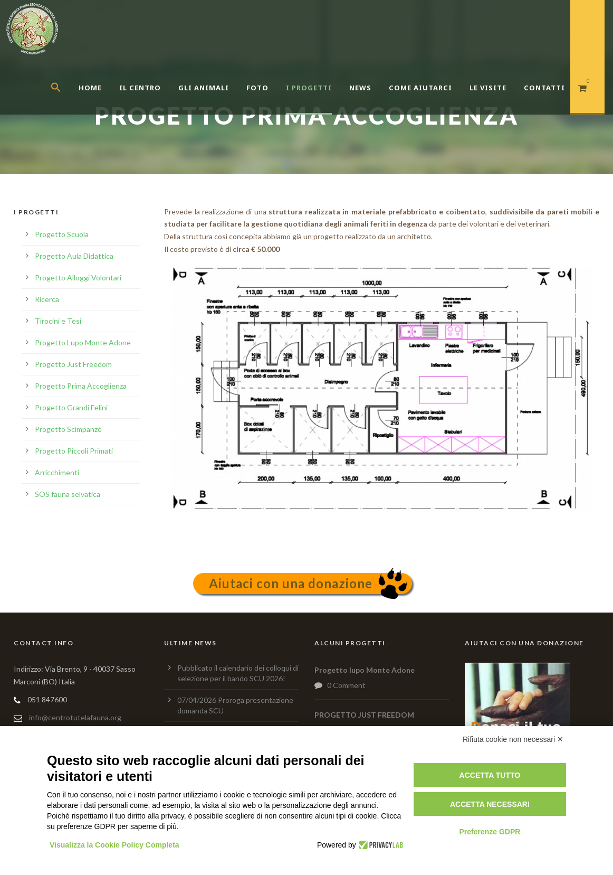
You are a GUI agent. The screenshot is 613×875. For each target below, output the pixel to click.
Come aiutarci (420, 87)
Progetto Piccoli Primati (74, 450)
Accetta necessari (490, 804)
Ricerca (47, 299)
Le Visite (488, 87)
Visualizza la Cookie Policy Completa (114, 845)
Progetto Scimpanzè (68, 429)
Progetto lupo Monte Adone (364, 669)
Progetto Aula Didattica (74, 255)
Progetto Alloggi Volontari (78, 277)
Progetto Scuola (62, 234)
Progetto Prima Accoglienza (81, 385)
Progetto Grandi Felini (71, 407)
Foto (257, 87)
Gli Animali (203, 87)
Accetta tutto (490, 775)
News (360, 87)
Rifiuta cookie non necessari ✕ (513, 739)
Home (90, 87)
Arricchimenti (57, 472)
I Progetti (309, 87)
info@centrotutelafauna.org (75, 717)
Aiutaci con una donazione (290, 583)
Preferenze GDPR (489, 831)
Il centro (140, 87)
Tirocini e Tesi (58, 320)
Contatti (544, 87)
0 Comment (346, 685)
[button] (65, 100)
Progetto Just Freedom (73, 364)
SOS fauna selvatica (67, 494)
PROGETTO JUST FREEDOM (364, 714)
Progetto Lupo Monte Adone (83, 342)
